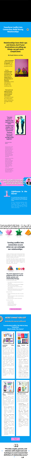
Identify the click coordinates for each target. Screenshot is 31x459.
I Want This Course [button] (15, 439)
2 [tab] (15, 456)
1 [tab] (14, 456)
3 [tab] (16, 456)
